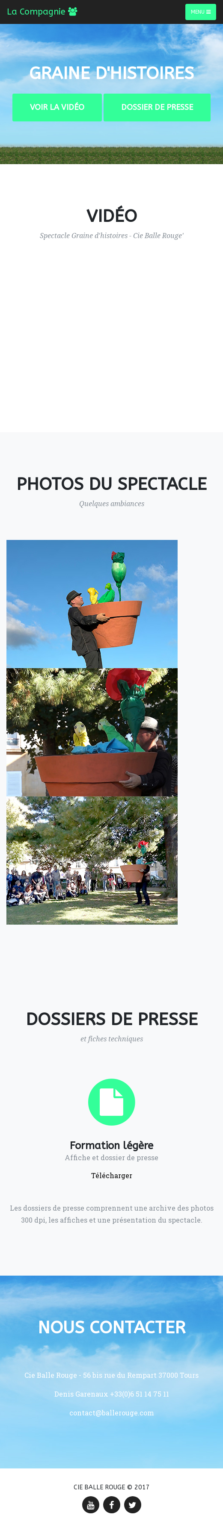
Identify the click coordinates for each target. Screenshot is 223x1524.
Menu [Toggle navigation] (201, 12)
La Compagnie (42, 12)
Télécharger (111, 1175)
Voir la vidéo (57, 107)
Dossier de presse (157, 107)
